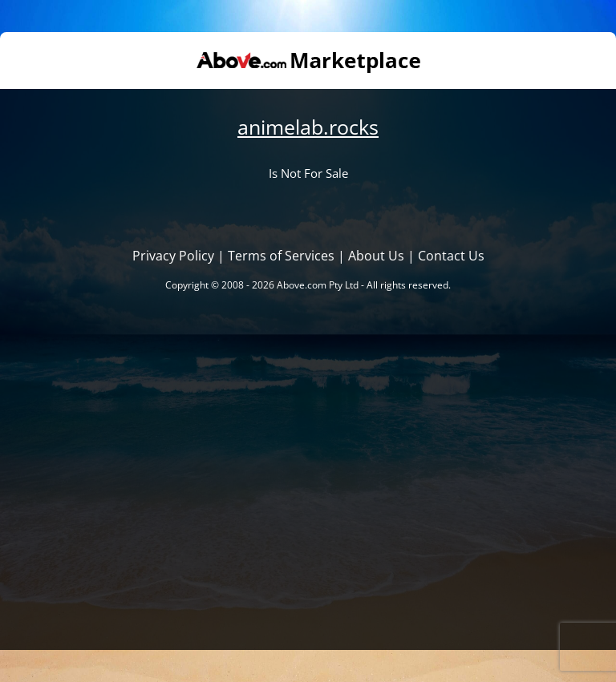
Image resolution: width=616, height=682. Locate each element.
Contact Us (451, 255)
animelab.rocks (308, 126)
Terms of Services (281, 255)
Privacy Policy (173, 255)
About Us (376, 255)
